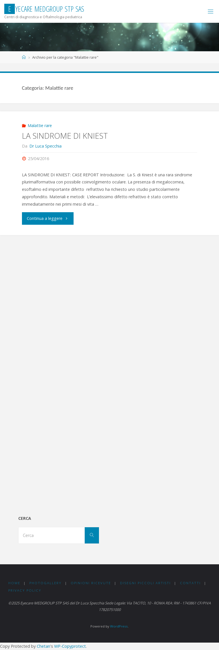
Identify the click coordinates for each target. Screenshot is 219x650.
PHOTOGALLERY (45, 583)
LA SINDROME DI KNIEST (65, 135)
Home (14, 583)
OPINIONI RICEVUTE (91, 583)
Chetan (43, 646)
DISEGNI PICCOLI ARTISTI (145, 583)
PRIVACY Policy (24, 590)
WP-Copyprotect (70, 646)
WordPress (119, 626)
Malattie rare (40, 125)
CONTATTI (190, 583)
